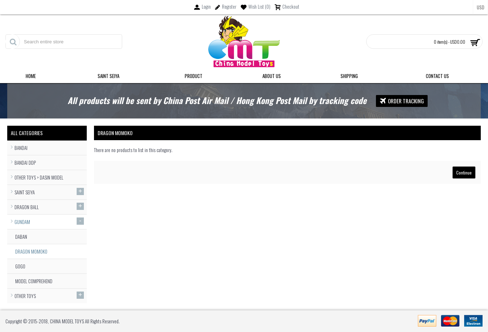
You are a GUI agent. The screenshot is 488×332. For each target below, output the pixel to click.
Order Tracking (402, 101)
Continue (464, 172)
